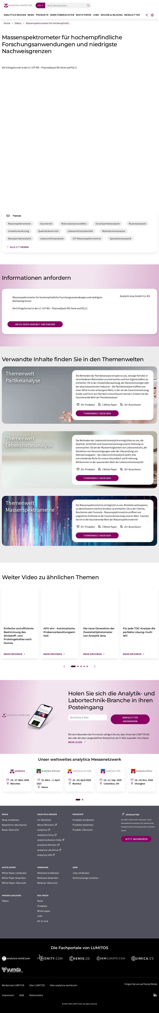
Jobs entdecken (81, 872)
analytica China (47, 834)
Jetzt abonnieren (136, 838)
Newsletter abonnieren (130, 719)
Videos (5, 900)
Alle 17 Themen (17, 247)
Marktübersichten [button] (62, 14)
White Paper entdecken (14, 872)
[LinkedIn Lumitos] (155, 995)
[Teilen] (147, 15)
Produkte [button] (42, 14)
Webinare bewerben (47, 877)
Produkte (42, 905)
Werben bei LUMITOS (13, 985)
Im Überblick (44, 819)
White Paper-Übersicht (14, 882)
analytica (43, 829)
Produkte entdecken (83, 819)
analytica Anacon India (51, 839)
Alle (39, 5)
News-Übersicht (10, 829)
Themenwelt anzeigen (97, 413)
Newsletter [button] (132, 14)
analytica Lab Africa (49, 849)
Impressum (8, 995)
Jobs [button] (96, 14)
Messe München (47, 824)
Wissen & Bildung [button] (112, 14)
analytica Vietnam (48, 844)
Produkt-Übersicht (83, 829)
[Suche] (88, 5)
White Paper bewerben (14, 877)
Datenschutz (36, 995)
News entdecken (10, 819)
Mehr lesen (77, 742)
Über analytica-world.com (63, 985)
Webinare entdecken (48, 872)
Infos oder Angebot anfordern (35, 324)
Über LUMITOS (37, 985)
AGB (21, 995)
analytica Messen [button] (15, 14)
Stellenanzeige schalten (85, 877)
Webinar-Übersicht (47, 882)
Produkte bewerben (83, 824)
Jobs (39, 915)
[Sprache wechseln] (152, 15)
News (40, 900)
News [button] (31, 14)
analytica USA (46, 854)
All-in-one (42, 921)
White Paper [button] (83, 14)
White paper (43, 910)
